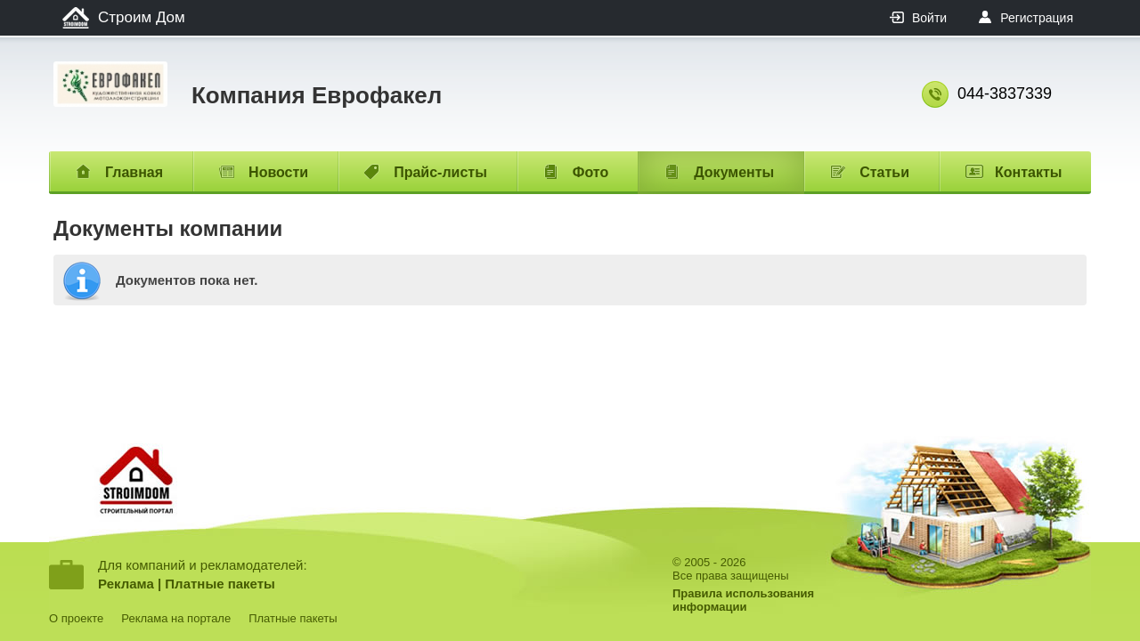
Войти (929, 18)
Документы (734, 172)
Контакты (1028, 172)
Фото (590, 172)
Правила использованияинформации (743, 600)
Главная (134, 172)
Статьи (884, 172)
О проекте (76, 618)
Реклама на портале (176, 618)
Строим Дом (141, 17)
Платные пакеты (220, 583)
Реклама (126, 583)
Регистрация (1036, 18)
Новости (278, 172)
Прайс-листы (440, 172)
